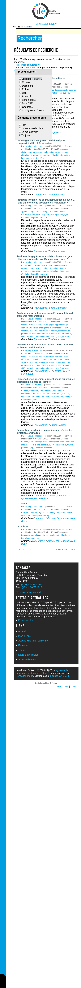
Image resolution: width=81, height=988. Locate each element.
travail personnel (38, 515)
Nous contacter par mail (28, 592)
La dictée (22, 503)
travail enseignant (43, 211)
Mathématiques (57, 194)
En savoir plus (25, 620)
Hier (23, 125)
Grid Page (27, 107)
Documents (39, 518)
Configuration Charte (33, 110)
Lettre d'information (28, 655)
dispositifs (55, 393)
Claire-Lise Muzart (33, 385)
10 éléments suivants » (65, 549)
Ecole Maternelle (58, 308)
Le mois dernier (29, 132)
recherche (40, 325)
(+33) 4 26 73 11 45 (32, 587)
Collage (26, 82)
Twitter (21, 650)
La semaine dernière (32, 128)
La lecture (22, 526)
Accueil (28, 27)
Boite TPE (27, 103)
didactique (55, 155)
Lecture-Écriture (57, 425)
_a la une (33, 331)
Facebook (23, 645)
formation (53, 93)
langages (25, 158)
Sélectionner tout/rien (32, 79)
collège (41, 158)
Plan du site (24, 636)
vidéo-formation (28, 337)
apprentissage (35, 152)
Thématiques (40, 194)
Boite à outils (29, 100)
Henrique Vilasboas (33, 146)
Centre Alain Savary (46, 24)
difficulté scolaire (58, 445)
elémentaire (26, 328)
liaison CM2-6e (28, 325)
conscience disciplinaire (54, 90)
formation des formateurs (60, 334)
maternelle (26, 214)
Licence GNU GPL (60, 676)
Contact (74, 687)
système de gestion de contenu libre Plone (42, 671)
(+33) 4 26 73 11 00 (31, 584)
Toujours (25, 135)
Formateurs (27, 374)
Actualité (26, 96)
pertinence (29, 67)
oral (60, 93)
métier (67, 328)
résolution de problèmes (32, 217)
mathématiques (50, 152)
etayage (68, 397)
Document (27, 86)
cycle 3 (66, 93)
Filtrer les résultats (26, 65)
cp (32, 448)
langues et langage (41, 155)
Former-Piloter (60, 371)
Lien (24, 93)
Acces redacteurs (27, 659)
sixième (24, 152)
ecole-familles (66, 512)
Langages (54, 132)
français (24, 391)
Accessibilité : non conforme (33, 640)
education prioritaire (45, 337)
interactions (26, 393)
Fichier (25, 89)
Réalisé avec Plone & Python (46, 683)
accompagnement (40, 334)
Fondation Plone (24, 676)
